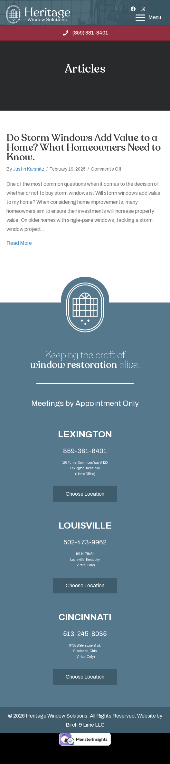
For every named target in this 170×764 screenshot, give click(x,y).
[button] (133, 9)
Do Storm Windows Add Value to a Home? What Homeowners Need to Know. (83, 147)
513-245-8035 (85, 633)
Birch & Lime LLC (85, 725)
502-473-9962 (85, 542)
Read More (19, 242)
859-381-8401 (85, 450)
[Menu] (148, 17)
